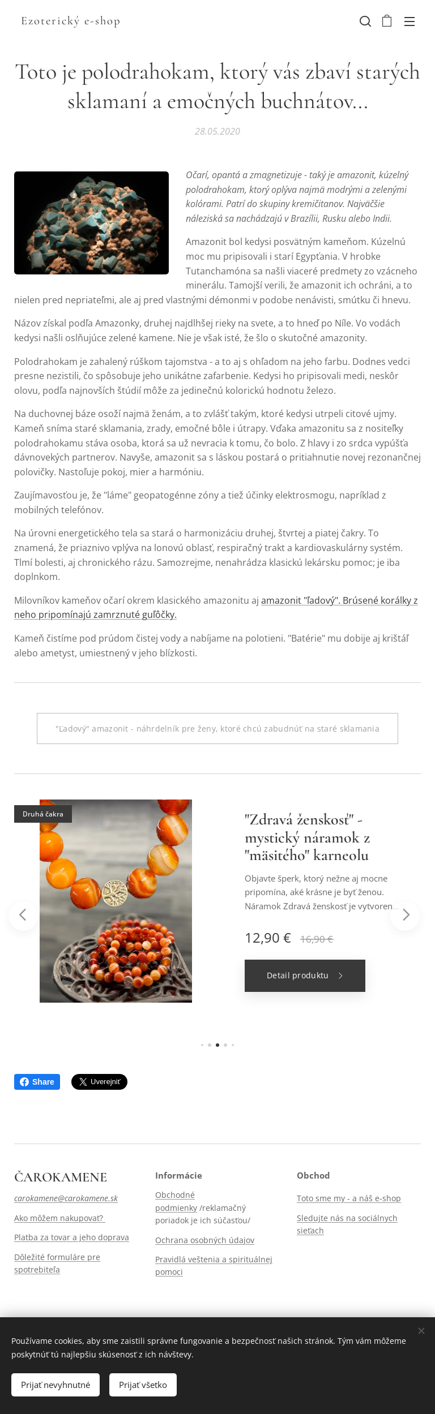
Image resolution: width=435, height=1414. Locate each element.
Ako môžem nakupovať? (59, 1218)
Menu (409, 21)
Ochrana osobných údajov (204, 1240)
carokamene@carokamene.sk (66, 1198)
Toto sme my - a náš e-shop (349, 1198)
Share (37, 1081)
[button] (364, 21)
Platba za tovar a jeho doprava (71, 1237)
